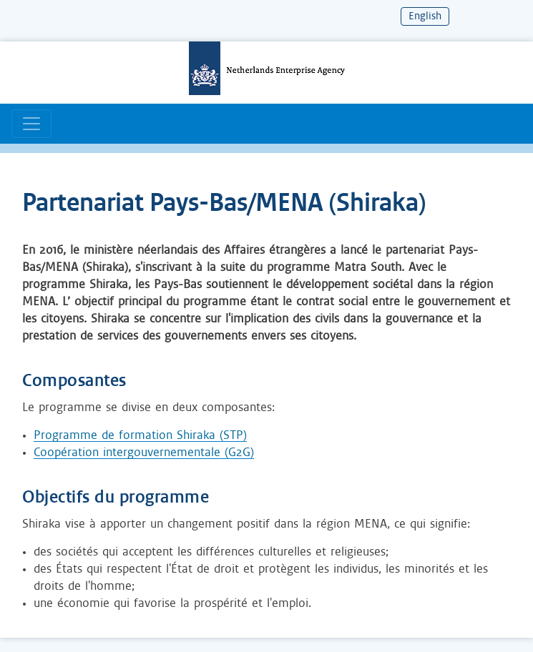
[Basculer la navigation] (31, 123)
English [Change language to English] (425, 16)
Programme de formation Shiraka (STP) (140, 435)
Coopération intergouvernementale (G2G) (144, 452)
